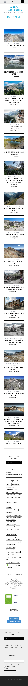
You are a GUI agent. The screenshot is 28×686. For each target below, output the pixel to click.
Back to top (14, 682)
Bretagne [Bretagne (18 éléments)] (18, 499)
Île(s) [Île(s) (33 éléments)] (18, 562)
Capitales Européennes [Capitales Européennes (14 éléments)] (12, 505)
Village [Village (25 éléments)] (19, 557)
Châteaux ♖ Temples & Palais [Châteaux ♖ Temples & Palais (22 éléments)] (14, 515)
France (10, 43)
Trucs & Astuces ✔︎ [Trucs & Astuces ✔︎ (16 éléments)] (11, 557)
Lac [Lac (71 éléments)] (7, 529)
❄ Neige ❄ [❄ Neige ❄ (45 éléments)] (9, 567)
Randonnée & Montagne (10, 666)
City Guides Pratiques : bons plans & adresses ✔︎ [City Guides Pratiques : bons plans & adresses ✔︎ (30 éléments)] (13, 518)
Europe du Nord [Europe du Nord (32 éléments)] (10, 526)
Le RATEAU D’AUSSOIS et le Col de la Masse (14, 47)
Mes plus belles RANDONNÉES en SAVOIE (14, 73)
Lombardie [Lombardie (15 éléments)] (9, 531)
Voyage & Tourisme (9, 668)
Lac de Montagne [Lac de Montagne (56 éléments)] (14, 529)
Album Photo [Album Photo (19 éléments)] (15, 484)
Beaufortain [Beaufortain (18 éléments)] (9, 497)
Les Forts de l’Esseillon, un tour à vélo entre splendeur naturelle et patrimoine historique (14, 181)
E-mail (5, 659)
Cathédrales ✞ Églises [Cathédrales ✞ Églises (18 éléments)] (12, 510)
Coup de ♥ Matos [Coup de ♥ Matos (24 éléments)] (10, 521)
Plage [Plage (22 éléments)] (14, 537)
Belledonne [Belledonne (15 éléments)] (17, 497)
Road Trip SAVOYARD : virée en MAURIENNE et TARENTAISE (14, 341)
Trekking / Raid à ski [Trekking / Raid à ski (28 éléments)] (11, 554)
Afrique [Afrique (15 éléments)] (8, 484)
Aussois (13, 96)
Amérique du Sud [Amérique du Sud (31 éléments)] (10, 487)
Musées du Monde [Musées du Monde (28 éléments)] (11, 534)
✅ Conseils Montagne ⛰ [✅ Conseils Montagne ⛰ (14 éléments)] (13, 565)
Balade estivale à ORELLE (14, 444)
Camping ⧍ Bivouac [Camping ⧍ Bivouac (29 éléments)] (11, 502)
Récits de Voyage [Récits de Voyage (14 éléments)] (10, 544)
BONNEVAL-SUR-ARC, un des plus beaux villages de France (14, 288)
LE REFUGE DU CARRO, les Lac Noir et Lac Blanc (14, 236)
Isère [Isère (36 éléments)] (18, 526)
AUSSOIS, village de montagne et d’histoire (14, 315)
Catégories (8, 472)
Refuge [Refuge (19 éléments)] (18, 542)
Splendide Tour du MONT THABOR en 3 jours (14, 394)
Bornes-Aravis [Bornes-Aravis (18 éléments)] (10, 499)
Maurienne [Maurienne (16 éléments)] (16, 531)
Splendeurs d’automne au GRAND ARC (14, 262)
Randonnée (16, 43)
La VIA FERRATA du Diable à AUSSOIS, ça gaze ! (14, 128)
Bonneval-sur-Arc (14, 285)
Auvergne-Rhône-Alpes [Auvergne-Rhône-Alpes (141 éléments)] (12, 492)
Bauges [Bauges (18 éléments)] (19, 494)
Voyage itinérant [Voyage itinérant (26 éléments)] (10, 562)
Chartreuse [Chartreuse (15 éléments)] (9, 512)
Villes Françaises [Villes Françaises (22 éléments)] (10, 560)
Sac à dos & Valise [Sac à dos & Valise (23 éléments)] (11, 547)
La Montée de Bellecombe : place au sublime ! (14, 153)
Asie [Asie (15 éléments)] (16, 489)
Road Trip (19, 338)
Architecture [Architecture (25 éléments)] (9, 489)
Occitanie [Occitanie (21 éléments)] (8, 537)
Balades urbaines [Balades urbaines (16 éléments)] (10, 494)
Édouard (16, 49)
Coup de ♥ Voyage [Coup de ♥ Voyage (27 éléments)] (11, 524)
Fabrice (16, 156)
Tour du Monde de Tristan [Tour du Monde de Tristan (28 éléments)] (13, 552)
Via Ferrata (16, 124)
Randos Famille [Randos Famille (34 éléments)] (10, 542)
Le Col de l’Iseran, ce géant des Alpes (14, 210)
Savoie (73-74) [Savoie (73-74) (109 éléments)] (10, 549)
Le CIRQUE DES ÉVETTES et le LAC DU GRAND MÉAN (14, 368)
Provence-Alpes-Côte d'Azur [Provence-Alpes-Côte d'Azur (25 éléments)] (13, 539)
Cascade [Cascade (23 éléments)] (8, 507)
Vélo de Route (16, 150)
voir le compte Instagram (14, 621)
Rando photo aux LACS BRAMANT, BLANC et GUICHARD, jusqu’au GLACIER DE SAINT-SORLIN (14, 422)
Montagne (12, 338)
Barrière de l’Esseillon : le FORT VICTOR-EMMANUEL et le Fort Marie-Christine (14, 100)
